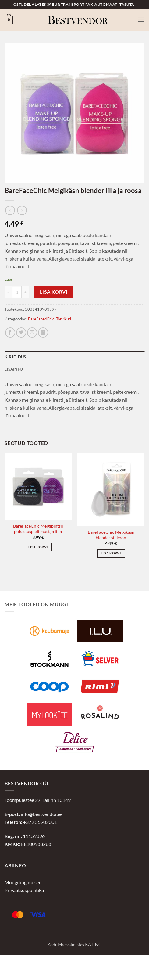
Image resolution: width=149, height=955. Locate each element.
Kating (93, 944)
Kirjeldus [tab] (15, 356)
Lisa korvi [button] (38, 547)
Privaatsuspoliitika (24, 890)
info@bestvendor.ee (41, 814)
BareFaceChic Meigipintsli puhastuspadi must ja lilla (38, 529)
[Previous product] (22, 210)
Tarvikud (63, 319)
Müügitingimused (23, 882)
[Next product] (10, 210)
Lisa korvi (54, 292)
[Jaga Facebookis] (10, 332)
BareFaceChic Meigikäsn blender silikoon (111, 535)
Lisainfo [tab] (14, 369)
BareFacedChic (41, 319)
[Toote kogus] (17, 292)
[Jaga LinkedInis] (43, 332)
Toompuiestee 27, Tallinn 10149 (38, 800)
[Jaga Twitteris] (21, 332)
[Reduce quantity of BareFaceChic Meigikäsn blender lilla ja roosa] (8, 292)
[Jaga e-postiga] (32, 332)
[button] (9, 19)
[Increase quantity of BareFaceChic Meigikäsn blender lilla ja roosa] (25, 292)
